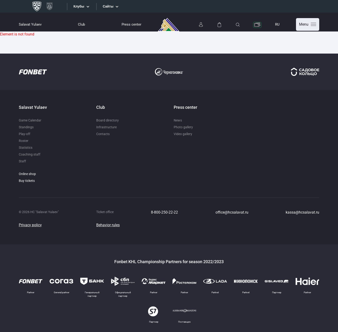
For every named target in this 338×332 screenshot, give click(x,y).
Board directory (107, 120)
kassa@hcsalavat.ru (302, 212)
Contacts (103, 134)
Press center (131, 24)
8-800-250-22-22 (164, 212)
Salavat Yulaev (30, 24)
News (178, 120)
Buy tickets (27, 181)
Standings (26, 127)
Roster (23, 141)
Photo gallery (183, 127)
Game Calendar (30, 120)
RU (277, 24)
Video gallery (183, 134)
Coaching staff (29, 154)
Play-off (24, 134)
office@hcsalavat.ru (231, 212)
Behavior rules (108, 225)
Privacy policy (30, 225)
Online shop (27, 174)
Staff (22, 161)
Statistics (25, 147)
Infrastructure (106, 127)
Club (81, 24)
